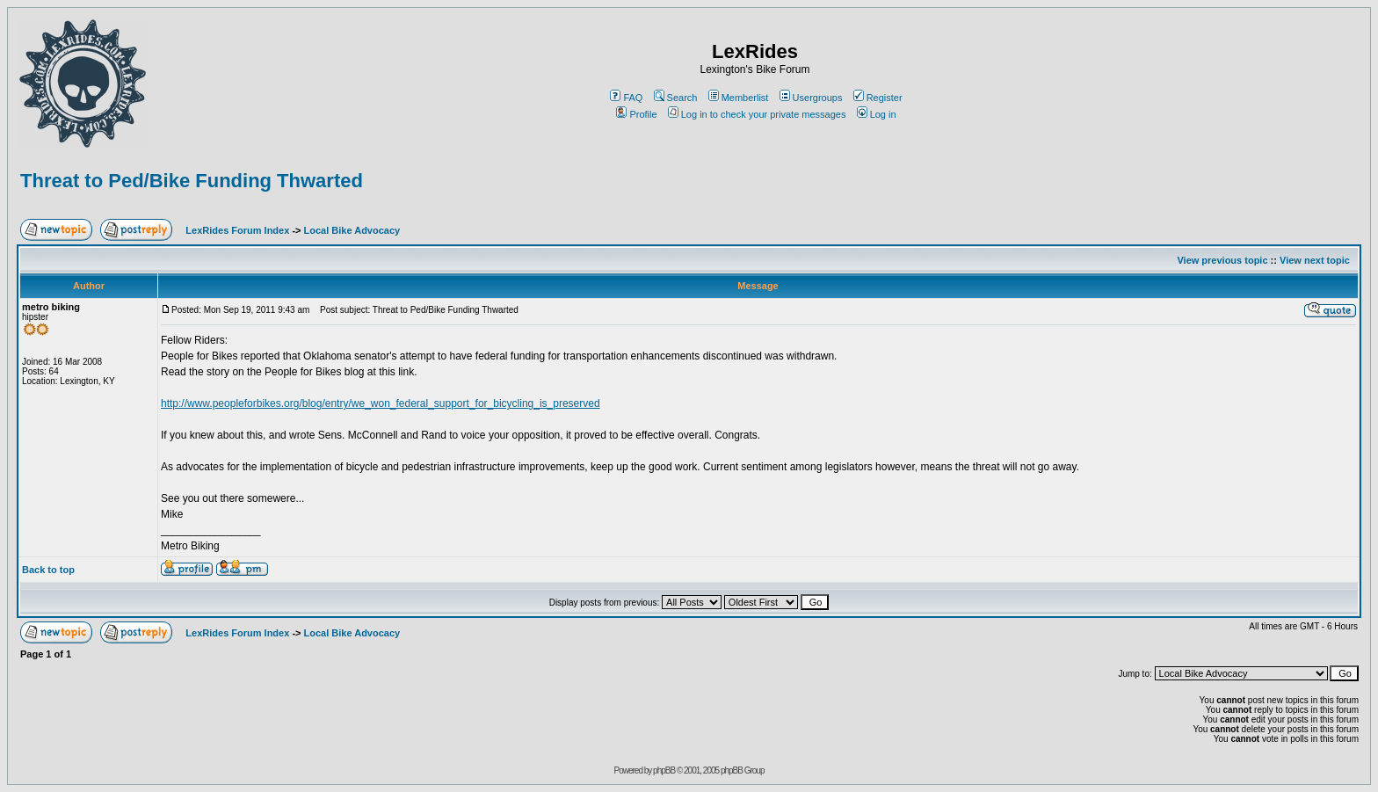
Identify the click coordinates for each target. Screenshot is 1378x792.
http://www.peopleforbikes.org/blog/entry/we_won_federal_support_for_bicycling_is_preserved (380, 403)
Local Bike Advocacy (352, 230)
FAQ (626, 97)
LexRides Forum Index (237, 230)
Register (878, 97)
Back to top (48, 569)
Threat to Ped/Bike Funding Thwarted (191, 181)
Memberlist (738, 97)
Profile (636, 114)
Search (676, 97)
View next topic (1315, 260)
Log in (876, 114)
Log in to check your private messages (757, 114)
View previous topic (1222, 260)
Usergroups (811, 97)
